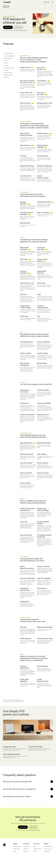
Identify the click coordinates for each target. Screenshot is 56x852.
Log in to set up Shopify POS (21, 30)
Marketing (6, 77)
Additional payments (8, 75)
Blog (35, 846)
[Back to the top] (4, 844)
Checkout (6, 60)
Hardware (6, 70)
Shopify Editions (16, 849)
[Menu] (52, 2)
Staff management (8, 58)
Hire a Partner (47, 851)
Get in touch (18, 27)
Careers (15, 851)
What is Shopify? (16, 846)
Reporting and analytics (9, 67)
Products (6, 63)
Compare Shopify (37, 849)
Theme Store (26, 849)
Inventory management (9, 56)
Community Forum (48, 849)
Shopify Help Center (48, 846)
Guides (35, 851)
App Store (25, 851)
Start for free (8, 27)
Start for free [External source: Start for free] (46, 2)
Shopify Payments (8, 72)
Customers (6, 65)
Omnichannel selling (8, 53)
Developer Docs (26, 846)
